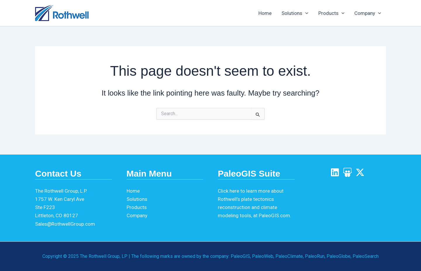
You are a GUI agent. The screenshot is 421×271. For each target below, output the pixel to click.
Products (331, 13)
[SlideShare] (347, 172)
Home (265, 13)
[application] (305, 13)
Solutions (295, 13)
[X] (360, 172)
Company (367, 13)
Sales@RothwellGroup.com (65, 224)
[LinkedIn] (334, 172)
